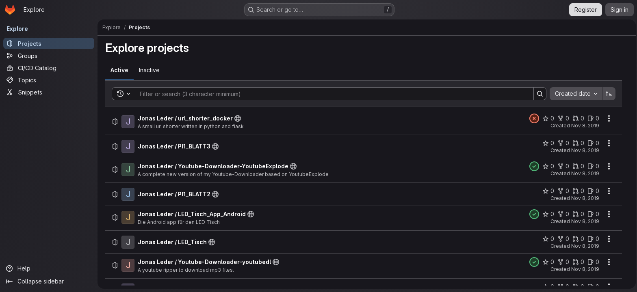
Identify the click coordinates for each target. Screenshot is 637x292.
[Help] (48, 268)
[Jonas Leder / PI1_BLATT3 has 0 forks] (562, 143)
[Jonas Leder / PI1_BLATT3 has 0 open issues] (592, 143)
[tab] (118, 70)
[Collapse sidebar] (48, 281)
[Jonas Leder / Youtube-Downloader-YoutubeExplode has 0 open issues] (592, 166)
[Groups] (48, 55)
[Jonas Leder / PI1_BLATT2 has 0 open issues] (592, 191)
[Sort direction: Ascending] (608, 93)
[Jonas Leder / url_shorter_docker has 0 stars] (547, 118)
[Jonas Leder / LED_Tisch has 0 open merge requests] (577, 239)
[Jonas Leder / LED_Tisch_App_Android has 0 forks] (562, 214)
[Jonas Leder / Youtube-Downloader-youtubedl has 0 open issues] (592, 262)
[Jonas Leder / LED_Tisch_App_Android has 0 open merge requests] (577, 214)
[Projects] (48, 43)
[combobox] (575, 93)
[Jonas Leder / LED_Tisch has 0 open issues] (592, 239)
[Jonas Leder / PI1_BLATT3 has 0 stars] (547, 143)
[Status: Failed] (533, 118)
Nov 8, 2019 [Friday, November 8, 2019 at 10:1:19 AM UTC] (584, 125)
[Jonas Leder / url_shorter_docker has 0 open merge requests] (577, 118)
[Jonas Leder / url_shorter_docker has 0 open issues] (592, 118)
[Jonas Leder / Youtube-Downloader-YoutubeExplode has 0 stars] (547, 166)
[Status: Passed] (533, 166)
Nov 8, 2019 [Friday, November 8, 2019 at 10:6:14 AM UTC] (584, 150)
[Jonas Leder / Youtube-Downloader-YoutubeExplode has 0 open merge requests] (577, 166)
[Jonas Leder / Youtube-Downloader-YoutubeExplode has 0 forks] (562, 166)
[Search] (329, 94)
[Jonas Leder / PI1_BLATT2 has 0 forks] (562, 191)
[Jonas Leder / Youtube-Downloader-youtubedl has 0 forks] (562, 262)
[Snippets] (48, 92)
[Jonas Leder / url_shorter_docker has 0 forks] (562, 118)
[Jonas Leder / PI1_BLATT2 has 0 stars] (547, 191)
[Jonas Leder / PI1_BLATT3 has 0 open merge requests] (577, 143)
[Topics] (48, 80)
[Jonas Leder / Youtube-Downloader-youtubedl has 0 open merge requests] (577, 262)
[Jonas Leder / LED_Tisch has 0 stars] (547, 239)
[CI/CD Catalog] (48, 67)
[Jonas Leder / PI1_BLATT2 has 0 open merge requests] (577, 191)
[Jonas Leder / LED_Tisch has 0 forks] (562, 239)
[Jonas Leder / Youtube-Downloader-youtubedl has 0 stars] (547, 262)
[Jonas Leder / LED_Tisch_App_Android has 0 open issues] (592, 214)
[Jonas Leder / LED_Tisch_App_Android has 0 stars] (547, 214)
